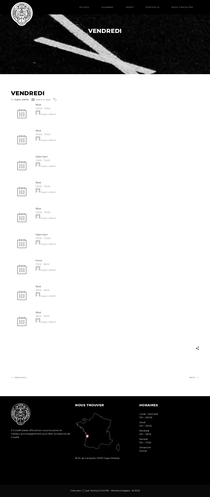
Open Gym (42, 156)
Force (39, 260)
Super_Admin (21, 99)
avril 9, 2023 (43, 100)
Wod (38, 104)
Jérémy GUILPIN (99, 490)
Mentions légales (120, 490)
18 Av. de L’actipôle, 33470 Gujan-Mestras (97, 458)
